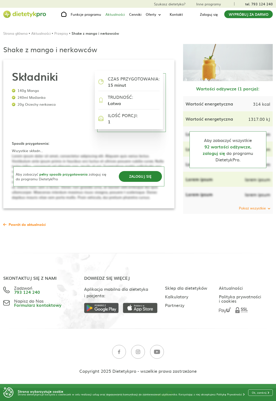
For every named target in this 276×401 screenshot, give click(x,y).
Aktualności (115, 14)
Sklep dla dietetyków (186, 288)
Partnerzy (174, 305)
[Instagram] (138, 352)
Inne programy (208, 4)
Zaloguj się (209, 14)
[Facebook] (119, 352)
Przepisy (61, 33)
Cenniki (135, 14)
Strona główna (15, 33)
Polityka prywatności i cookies (240, 298)
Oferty (151, 14)
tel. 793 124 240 (259, 4)
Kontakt (176, 14)
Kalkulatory (176, 296)
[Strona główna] (24, 14)
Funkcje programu (86, 14)
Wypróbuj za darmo (248, 14)
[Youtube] (157, 352)
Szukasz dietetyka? (169, 4)
